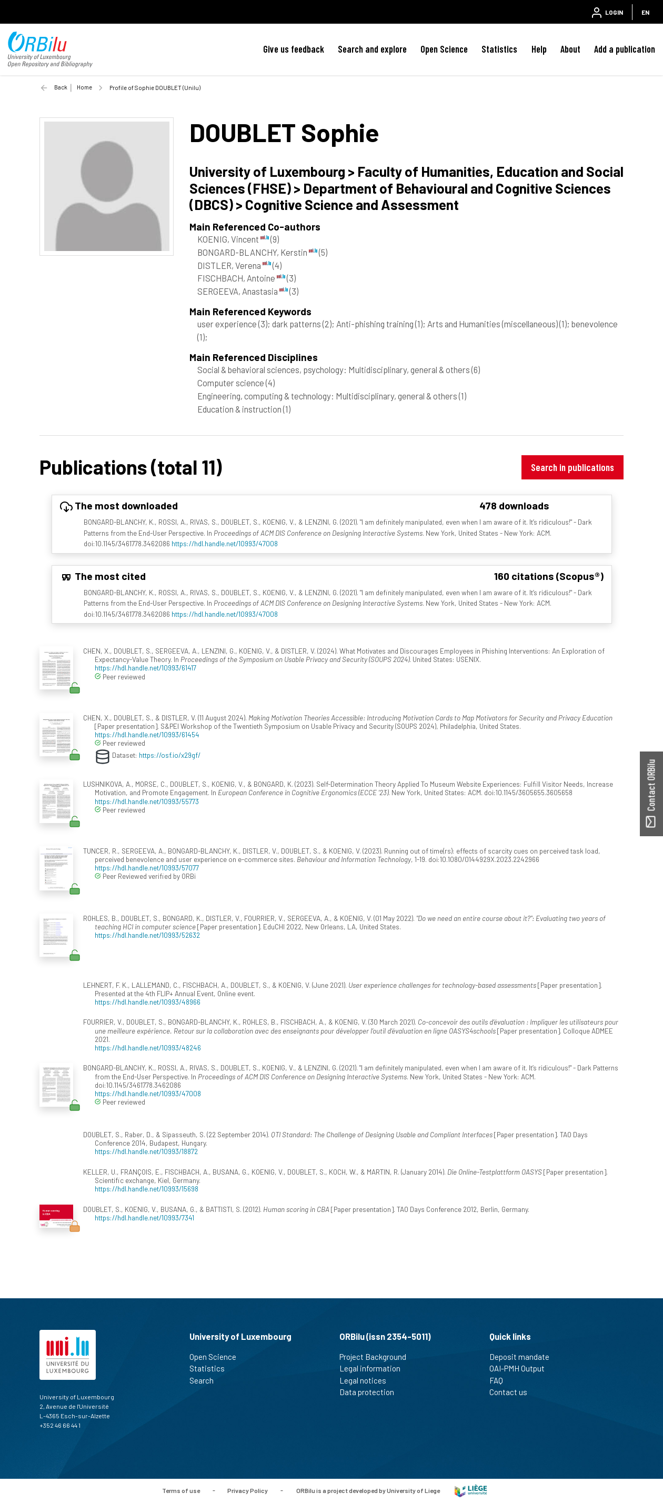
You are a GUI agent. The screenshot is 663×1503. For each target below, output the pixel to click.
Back (60, 87)
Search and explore (372, 49)
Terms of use (181, 1490)
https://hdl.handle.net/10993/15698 (146, 1188)
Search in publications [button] (572, 467)
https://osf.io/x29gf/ (169, 754)
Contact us (512, 1392)
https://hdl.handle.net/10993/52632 (147, 934)
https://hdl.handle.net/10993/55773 (147, 801)
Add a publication (624, 49)
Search (206, 1380)
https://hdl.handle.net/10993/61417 (145, 667)
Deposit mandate (523, 1356)
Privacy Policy (247, 1490)
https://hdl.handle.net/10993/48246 (148, 1047)
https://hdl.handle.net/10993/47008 (225, 543)
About (570, 49)
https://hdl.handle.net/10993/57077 (147, 867)
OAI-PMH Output (521, 1368)
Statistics (499, 49)
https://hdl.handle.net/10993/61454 (147, 734)
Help (539, 49)
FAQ (500, 1380)
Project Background (377, 1356)
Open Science (444, 49)
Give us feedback (293, 49)
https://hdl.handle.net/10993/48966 (147, 1001)
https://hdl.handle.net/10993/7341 (144, 1217)
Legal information (374, 1368)
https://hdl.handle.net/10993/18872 (146, 1151)
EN (645, 12)
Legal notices (367, 1380)
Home (84, 87)
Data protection (371, 1392)
